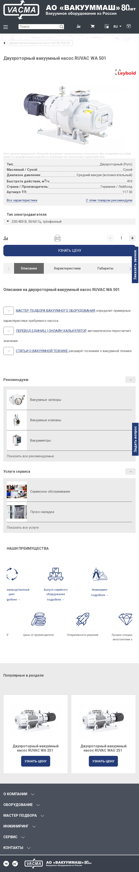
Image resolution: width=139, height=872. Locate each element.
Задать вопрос (135, 439)
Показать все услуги (23, 528)
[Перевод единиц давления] (106, 26)
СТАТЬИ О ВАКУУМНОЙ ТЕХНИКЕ (42, 351)
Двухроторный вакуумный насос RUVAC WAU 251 (103, 748)
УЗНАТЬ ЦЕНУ (35, 761)
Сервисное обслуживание (50, 491)
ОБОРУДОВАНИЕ (18, 805)
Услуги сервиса (16, 471)
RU (116, 26)
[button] (130, 268)
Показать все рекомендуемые (30, 456)
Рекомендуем (15, 380)
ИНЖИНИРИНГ (16, 826)
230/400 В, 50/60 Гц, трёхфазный (36, 222)
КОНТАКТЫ (13, 848)
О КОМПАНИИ (15, 794)
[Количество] (121, 238)
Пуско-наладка (42, 512)
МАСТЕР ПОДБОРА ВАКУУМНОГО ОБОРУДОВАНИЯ (55, 311)
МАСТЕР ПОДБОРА (20, 815)
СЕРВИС (10, 837)
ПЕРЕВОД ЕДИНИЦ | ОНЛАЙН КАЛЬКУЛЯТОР (51, 331)
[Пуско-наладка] (17, 512)
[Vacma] (69, 9)
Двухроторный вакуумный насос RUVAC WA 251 (36, 748)
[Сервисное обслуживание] (17, 491)
